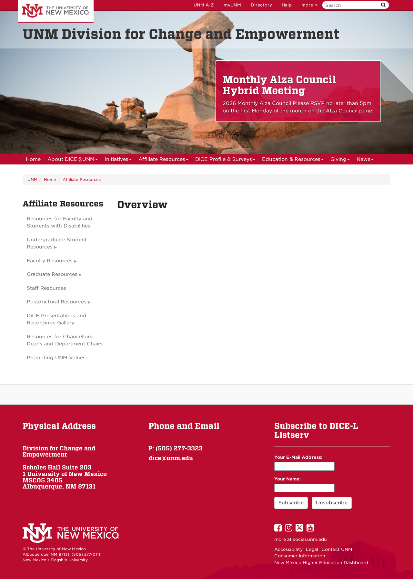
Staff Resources (46, 288)
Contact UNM (336, 549)
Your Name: (287, 478)
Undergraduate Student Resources (57, 243)
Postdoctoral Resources (56, 302)
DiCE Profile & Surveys (225, 160)
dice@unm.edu (170, 458)
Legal (312, 549)
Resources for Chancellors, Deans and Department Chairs (65, 340)
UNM (32, 179)
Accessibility (288, 549)
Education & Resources (293, 160)
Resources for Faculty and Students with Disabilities (60, 222)
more (309, 5)
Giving (340, 160)
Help (287, 5)
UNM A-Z (204, 5)
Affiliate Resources (163, 160)
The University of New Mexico (56, 11)
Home (33, 159)
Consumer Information (299, 555)
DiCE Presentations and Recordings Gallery (56, 319)
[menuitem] (33, 159)
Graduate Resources (52, 274)
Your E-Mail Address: (298, 457)
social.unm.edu (310, 539)
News (365, 160)
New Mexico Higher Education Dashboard (321, 562)
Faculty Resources (50, 261)
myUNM (232, 5)
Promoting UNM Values (56, 358)
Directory (261, 5)
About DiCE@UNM (72, 160)
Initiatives (118, 160)
